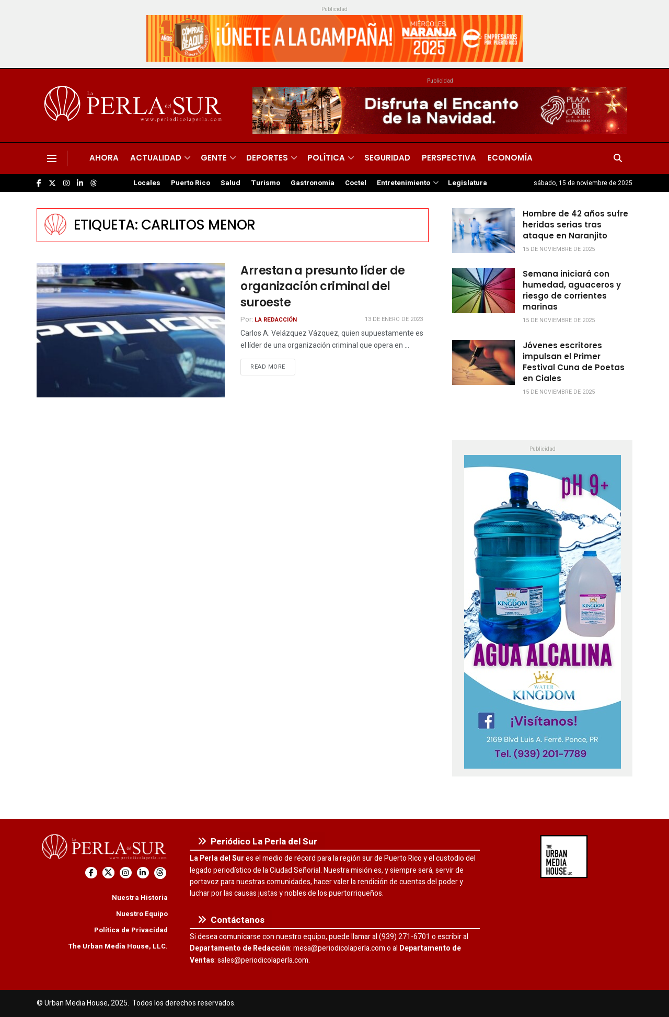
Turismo (265, 183)
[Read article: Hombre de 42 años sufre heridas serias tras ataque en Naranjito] (483, 230)
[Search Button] (618, 158)
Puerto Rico (190, 183)
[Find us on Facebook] (39, 183)
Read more (272, 366)
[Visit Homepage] (135, 106)
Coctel (355, 183)
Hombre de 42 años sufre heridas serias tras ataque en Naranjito (575, 224)
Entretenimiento (403, 183)
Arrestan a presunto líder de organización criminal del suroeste (322, 286)
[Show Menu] (51, 158)
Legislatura (467, 183)
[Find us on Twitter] (52, 183)
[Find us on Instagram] (66, 183)
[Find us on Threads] (93, 183)
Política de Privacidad (131, 930)
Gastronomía (312, 183)
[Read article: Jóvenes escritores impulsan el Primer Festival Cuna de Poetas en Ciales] (483, 362)
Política (326, 157)
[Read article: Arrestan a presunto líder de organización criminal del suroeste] (131, 330)
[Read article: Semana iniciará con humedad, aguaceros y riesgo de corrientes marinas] (483, 290)
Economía (510, 157)
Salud (230, 183)
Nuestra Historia (140, 897)
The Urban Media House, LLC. (118, 946)
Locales (146, 183)
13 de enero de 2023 (394, 319)
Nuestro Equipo (142, 914)
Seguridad (387, 157)
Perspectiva (449, 157)
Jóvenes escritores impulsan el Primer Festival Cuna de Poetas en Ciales (574, 362)
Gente (214, 157)
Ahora (104, 157)
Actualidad (155, 157)
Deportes (267, 157)
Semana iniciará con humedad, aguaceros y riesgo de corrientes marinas (572, 290)
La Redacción (276, 319)
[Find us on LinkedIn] (80, 183)
